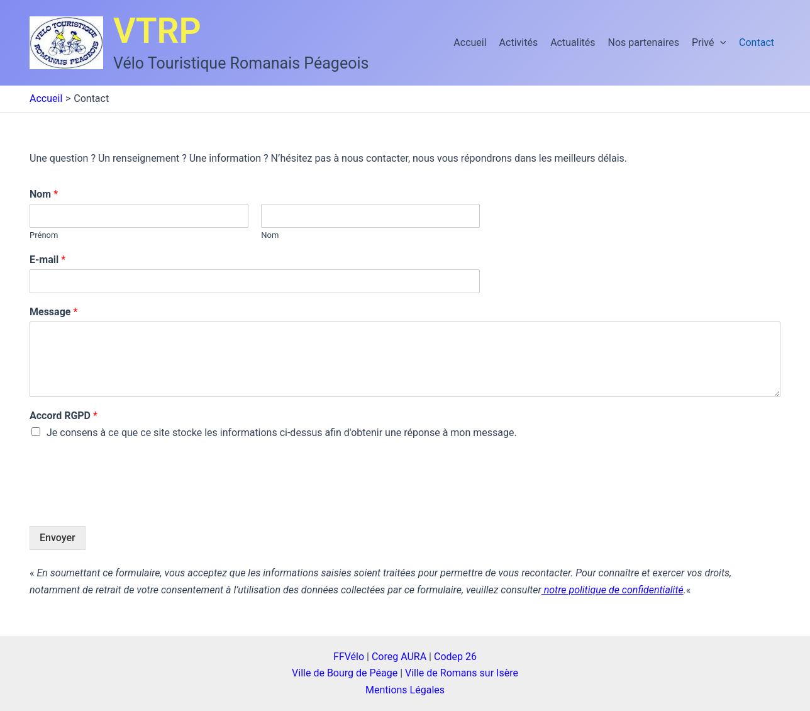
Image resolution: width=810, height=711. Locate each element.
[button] (720, 42)
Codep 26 (455, 657)
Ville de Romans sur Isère (461, 673)
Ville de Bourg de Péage (344, 673)
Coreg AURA (399, 657)
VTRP (157, 31)
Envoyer (57, 538)
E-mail (47, 260)
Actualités (572, 42)
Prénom (44, 235)
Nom (44, 194)
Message (53, 312)
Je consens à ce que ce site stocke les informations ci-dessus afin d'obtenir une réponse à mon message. (282, 433)
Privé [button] (709, 42)
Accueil (469, 42)
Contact (756, 42)
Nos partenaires (643, 42)
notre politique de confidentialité (612, 590)
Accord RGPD (63, 416)
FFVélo (348, 657)
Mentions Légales (405, 690)
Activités (518, 42)
